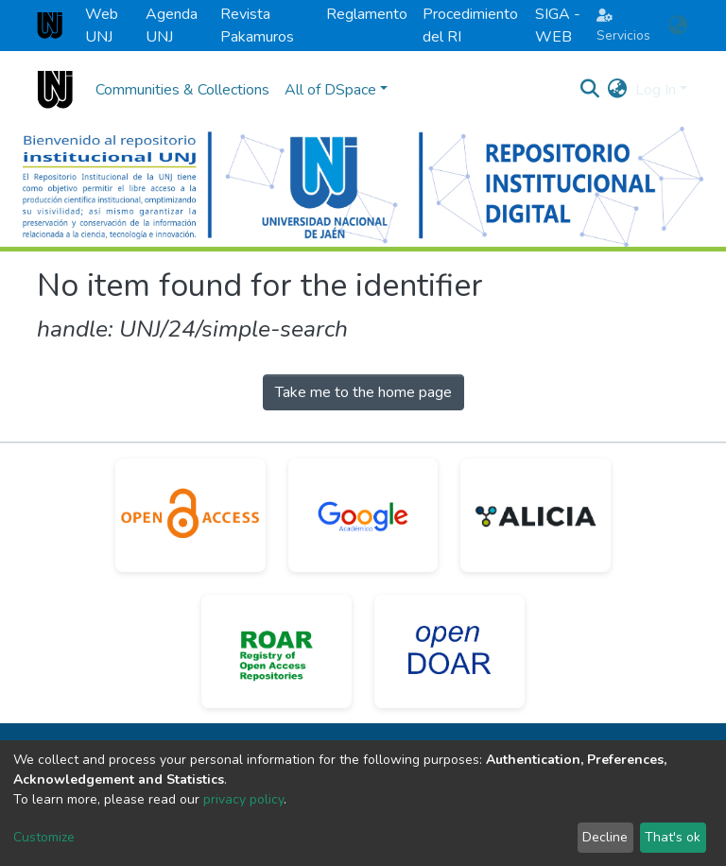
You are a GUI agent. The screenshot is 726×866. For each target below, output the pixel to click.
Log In (655, 89)
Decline (605, 837)
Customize (44, 837)
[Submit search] (590, 89)
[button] (677, 25)
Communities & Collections (182, 89)
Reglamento (366, 14)
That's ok (672, 837)
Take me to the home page (363, 392)
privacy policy (243, 799)
